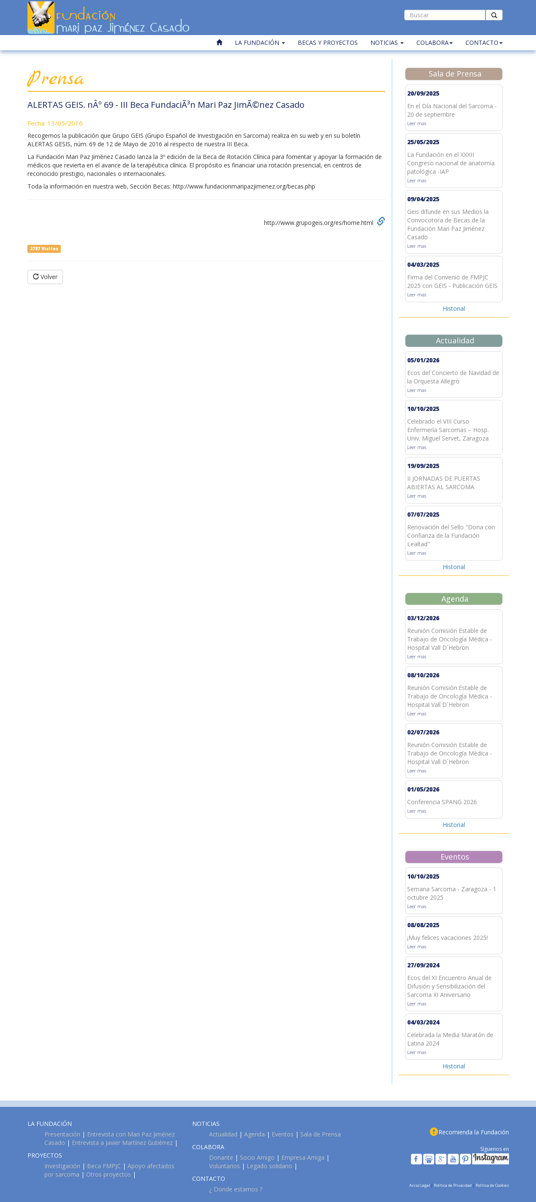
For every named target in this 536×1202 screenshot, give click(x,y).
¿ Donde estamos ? (235, 1189)
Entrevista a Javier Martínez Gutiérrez (122, 1143)
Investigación (62, 1166)
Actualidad (223, 1134)
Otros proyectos (108, 1174)
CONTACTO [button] (484, 42)
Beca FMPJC (104, 1166)
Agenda (254, 1134)
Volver (45, 277)
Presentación (62, 1134)
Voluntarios (224, 1166)
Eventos (283, 1134)
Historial (454, 308)
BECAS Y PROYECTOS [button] (328, 42)
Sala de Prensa (320, 1134)
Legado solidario (269, 1166)
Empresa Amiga (302, 1157)
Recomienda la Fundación (473, 1132)
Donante (221, 1157)
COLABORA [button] (434, 42)
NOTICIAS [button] (387, 42)
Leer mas (416, 123)
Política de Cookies (492, 1185)
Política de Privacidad (453, 1185)
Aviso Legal (420, 1185)
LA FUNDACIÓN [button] (260, 42)
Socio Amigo (257, 1157)
